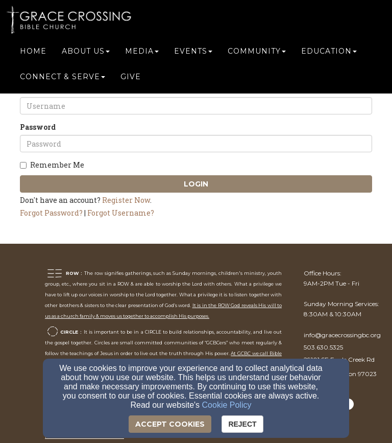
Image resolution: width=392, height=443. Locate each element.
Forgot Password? (51, 213)
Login (196, 184)
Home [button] (33, 52)
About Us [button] (86, 52)
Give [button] (130, 77)
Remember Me (52, 165)
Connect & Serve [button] (62, 77)
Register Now (126, 200)
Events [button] (193, 52)
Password (38, 127)
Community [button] (257, 52)
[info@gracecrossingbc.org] (342, 335)
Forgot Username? (120, 213)
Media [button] (142, 52)
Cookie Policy (227, 405)
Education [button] (329, 52)
